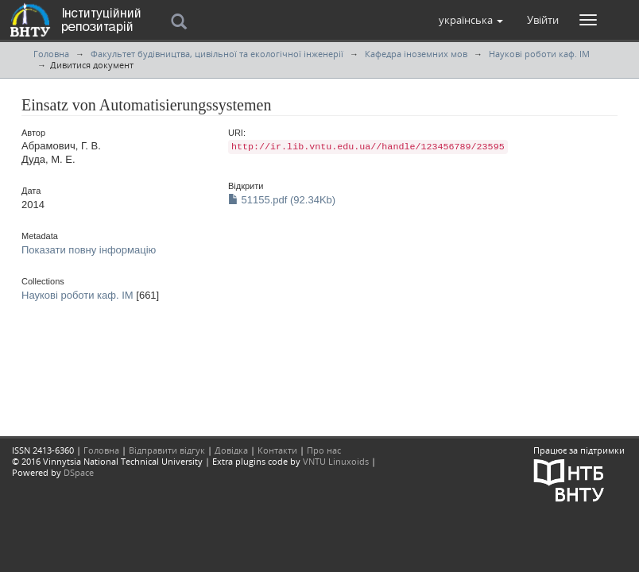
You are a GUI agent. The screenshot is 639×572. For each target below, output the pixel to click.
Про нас (324, 450)
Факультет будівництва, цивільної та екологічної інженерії (217, 54)
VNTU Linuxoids (336, 461)
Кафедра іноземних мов (416, 54)
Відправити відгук (167, 450)
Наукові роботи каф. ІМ (539, 54)
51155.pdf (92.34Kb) (281, 200)
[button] (471, 20)
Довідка (231, 450)
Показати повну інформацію (88, 250)
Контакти (277, 450)
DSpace (79, 472)
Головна (51, 54)
